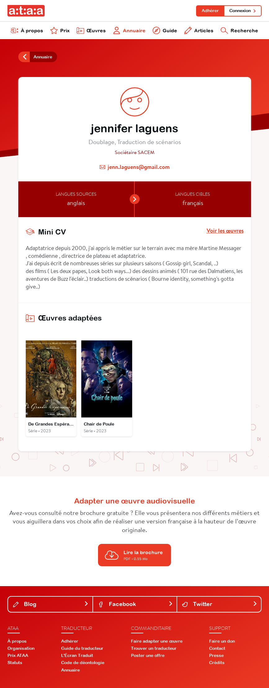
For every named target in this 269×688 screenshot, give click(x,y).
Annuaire (129, 30)
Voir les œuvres (225, 231)
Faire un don (222, 641)
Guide (165, 30)
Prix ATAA (17, 655)
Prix (59, 30)
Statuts (14, 662)
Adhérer (210, 10)
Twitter (219, 604)
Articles (198, 30)
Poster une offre (147, 655)
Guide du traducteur (82, 648)
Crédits (217, 662)
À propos (27, 30)
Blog (51, 604)
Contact (217, 648)
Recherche (239, 30)
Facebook (135, 604)
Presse (216, 655)
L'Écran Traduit (77, 655)
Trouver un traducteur (154, 648)
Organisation (20, 648)
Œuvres (91, 30)
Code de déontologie (82, 662)
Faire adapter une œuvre (156, 641)
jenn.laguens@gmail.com (139, 167)
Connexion (242, 10)
